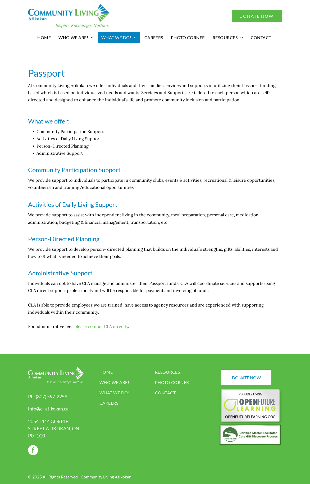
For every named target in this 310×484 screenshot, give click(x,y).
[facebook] (33, 450)
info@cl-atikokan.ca (48, 409)
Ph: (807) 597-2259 (47, 396)
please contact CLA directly (101, 326)
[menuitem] (44, 37)
